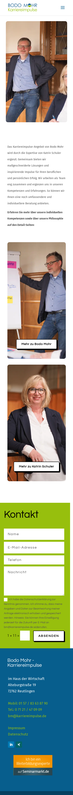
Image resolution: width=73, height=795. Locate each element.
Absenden (48, 635)
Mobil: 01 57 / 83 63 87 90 (28, 703)
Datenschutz (18, 734)
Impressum (16, 728)
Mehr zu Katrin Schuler (36, 466)
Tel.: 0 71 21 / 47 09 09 (25, 709)
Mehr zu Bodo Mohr (36, 344)
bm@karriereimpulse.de (27, 716)
